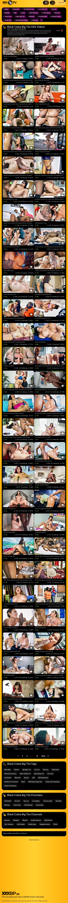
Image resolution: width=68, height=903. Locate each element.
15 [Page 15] (37, 756)
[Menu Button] (46, 2)
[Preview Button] (31, 52)
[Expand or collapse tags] (41, 20)
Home (8, 29)
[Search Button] (52, 2)
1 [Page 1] (18, 756)
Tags (12, 29)
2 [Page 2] (22, 756)
